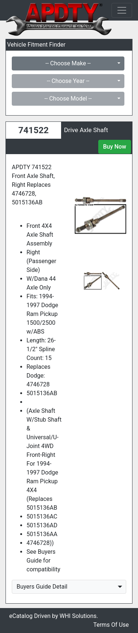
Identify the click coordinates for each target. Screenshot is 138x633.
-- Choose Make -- (68, 63)
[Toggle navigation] (122, 10)
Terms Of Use (111, 624)
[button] (78, 215)
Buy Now (114, 146)
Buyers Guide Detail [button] (42, 586)
